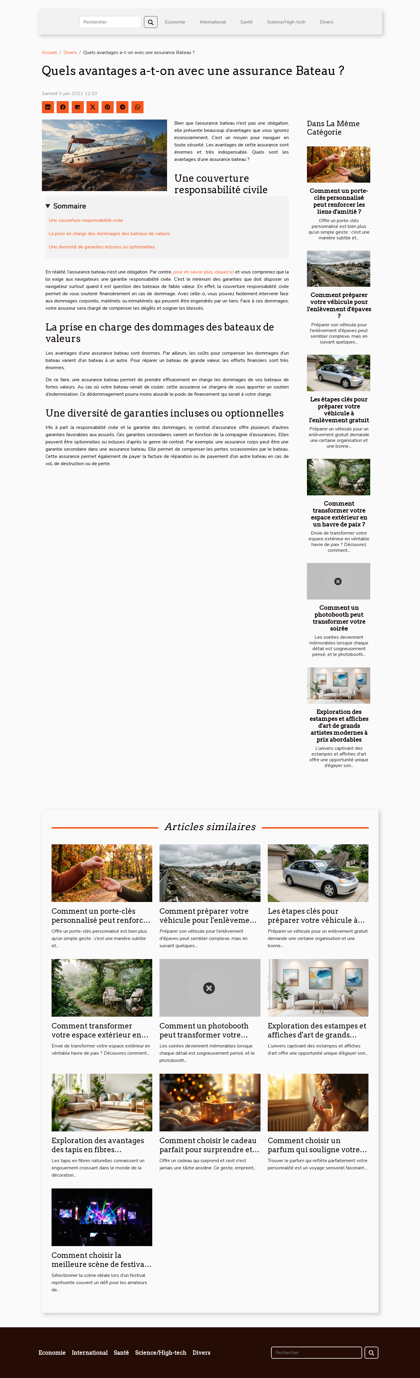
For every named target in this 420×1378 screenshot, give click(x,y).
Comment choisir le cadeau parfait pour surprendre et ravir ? (208, 1149)
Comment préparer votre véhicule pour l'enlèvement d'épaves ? (339, 305)
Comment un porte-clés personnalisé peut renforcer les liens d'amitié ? (339, 201)
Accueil (49, 52)
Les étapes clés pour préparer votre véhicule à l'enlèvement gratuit (339, 410)
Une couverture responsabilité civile (86, 220)
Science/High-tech (286, 22)
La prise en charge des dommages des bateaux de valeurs (109, 233)
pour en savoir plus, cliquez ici (203, 272)
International (213, 22)
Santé (246, 22)
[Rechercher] (110, 22)
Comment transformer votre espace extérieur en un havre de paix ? (339, 514)
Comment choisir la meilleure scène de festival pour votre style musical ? (99, 1264)
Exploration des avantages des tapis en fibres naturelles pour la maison (98, 1149)
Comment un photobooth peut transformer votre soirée (339, 618)
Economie (175, 22)
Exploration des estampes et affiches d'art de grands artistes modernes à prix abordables (339, 725)
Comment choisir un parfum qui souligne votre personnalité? (314, 1149)
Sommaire (69, 206)
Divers (326, 22)
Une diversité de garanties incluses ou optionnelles (102, 247)
